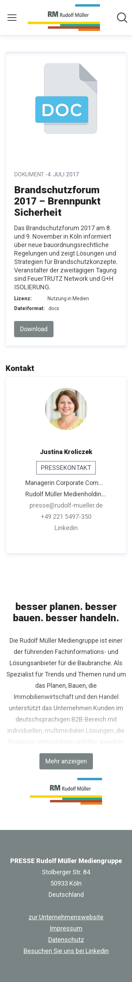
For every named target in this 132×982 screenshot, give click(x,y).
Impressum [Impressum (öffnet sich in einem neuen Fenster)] (66, 928)
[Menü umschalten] (12, 18)
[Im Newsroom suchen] (122, 17)
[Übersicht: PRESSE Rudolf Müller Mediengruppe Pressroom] (64, 17)
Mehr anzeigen (66, 761)
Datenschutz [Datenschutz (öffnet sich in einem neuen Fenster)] (66, 939)
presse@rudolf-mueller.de (66, 505)
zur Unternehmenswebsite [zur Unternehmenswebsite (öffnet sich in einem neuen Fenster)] (66, 917)
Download (34, 329)
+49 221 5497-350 (66, 516)
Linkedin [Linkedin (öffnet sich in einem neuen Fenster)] (66, 527)
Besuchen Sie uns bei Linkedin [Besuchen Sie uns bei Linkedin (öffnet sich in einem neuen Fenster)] (66, 951)
